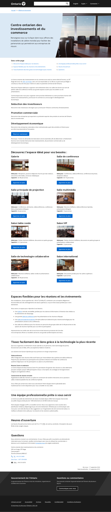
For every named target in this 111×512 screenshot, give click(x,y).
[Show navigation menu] (84, 4)
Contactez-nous (40, 443)
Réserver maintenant (20, 134)
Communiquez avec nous (67, 488)
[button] (67, 4)
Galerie (20, 311)
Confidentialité (59, 502)
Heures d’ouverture (64, 67)
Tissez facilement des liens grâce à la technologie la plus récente (32, 70)
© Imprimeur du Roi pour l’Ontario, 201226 (24, 505)
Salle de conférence (28, 316)
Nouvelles (48, 502)
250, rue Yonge (27, 82)
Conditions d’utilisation (74, 502)
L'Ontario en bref (16, 502)
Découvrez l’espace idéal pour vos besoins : (26, 64)
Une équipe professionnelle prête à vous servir (72, 64)
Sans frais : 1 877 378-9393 (19, 459)
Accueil (13, 10)
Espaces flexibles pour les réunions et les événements (29, 67)
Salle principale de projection (26, 319)
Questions (61, 70)
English (75, 4)
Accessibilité (28, 502)
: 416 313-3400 (17, 456)
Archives (38, 502)
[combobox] (52, 3)
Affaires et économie (24, 10)
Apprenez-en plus (19, 183)
